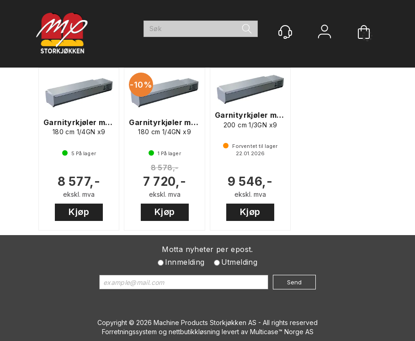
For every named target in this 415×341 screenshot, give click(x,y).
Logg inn (324, 32)
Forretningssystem (129, 332)
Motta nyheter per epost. (207, 249)
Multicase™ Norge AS (282, 332)
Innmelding (185, 262)
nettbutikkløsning (194, 332)
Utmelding (239, 262)
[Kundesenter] (285, 32)
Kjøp (79, 211)
